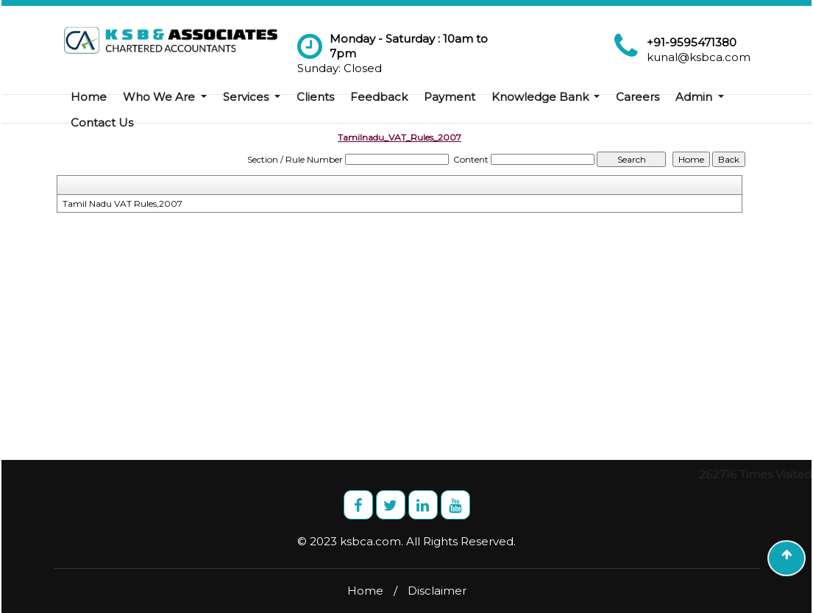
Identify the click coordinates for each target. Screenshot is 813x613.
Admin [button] (695, 97)
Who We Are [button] (160, 97)
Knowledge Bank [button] (541, 97)
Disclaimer (437, 591)
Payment (449, 97)
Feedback (379, 97)
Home (89, 97)
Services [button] (247, 97)
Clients (315, 97)
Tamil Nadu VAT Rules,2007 (122, 203)
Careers (637, 97)
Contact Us (102, 123)
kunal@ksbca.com (698, 57)
